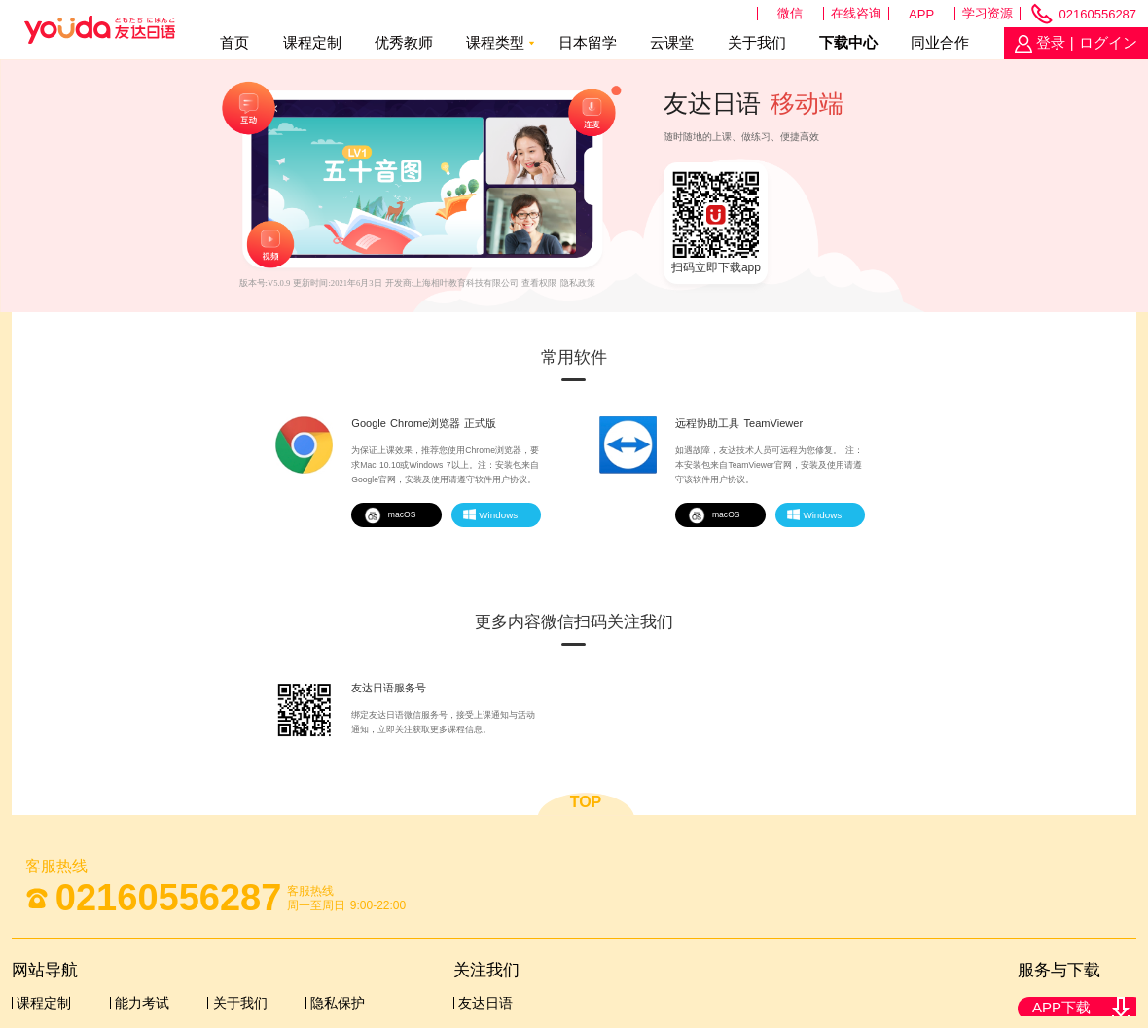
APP (921, 14)
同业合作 (940, 42)
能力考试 (142, 1002)
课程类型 (495, 42)
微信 (790, 13)
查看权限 (538, 283)
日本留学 (587, 42)
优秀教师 (404, 42)
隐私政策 (577, 283)
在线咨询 (856, 13)
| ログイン (1101, 42)
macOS (390, 514)
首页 (234, 42)
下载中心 (848, 42)
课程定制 (312, 42)
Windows (490, 514)
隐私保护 (337, 1002)
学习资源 (987, 13)
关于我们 (757, 42)
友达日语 (485, 1002)
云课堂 (672, 42)
